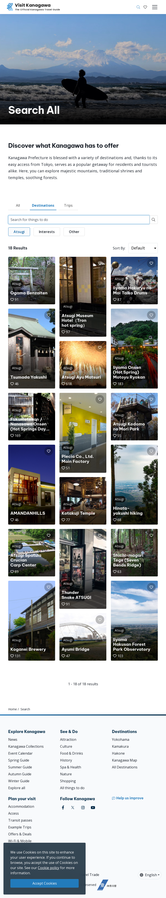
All (18, 205)
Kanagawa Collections (26, 746)
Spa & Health (70, 767)
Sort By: (119, 248)
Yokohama (120, 739)
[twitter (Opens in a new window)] (73, 807)
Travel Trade (88, 874)
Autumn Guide (19, 774)
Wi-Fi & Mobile (20, 841)
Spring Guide (18, 760)
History (66, 760)
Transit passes (20, 820)
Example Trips (19, 827)
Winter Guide (18, 781)
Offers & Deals (20, 834)
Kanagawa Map (124, 760)
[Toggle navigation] (154, 7)
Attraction (68, 739)
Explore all (16, 787)
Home (12, 709)
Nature (66, 774)
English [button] (148, 875)
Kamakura (120, 746)
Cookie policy (48, 867)
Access (13, 813)
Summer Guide (20, 767)
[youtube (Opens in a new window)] (93, 807)
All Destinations (124, 767)
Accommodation (21, 806)
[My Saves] (145, 7)
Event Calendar (20, 753)
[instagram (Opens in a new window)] (83, 807)
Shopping (68, 781)
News (12, 739)
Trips (68, 205)
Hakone (118, 753)
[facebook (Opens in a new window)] (63, 807)
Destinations (43, 205)
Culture (66, 746)
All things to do (72, 787)
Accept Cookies (44, 883)
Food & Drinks (71, 753)
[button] (145, 7)
